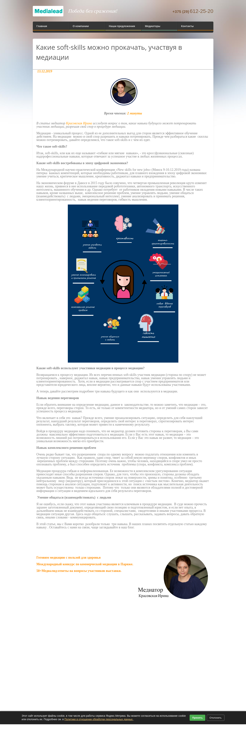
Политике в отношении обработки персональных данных (98, 719)
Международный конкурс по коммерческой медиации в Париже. (84, 564)
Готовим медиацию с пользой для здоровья (68, 557)
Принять (197, 717)
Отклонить (216, 717)
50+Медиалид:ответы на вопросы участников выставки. (79, 571)
